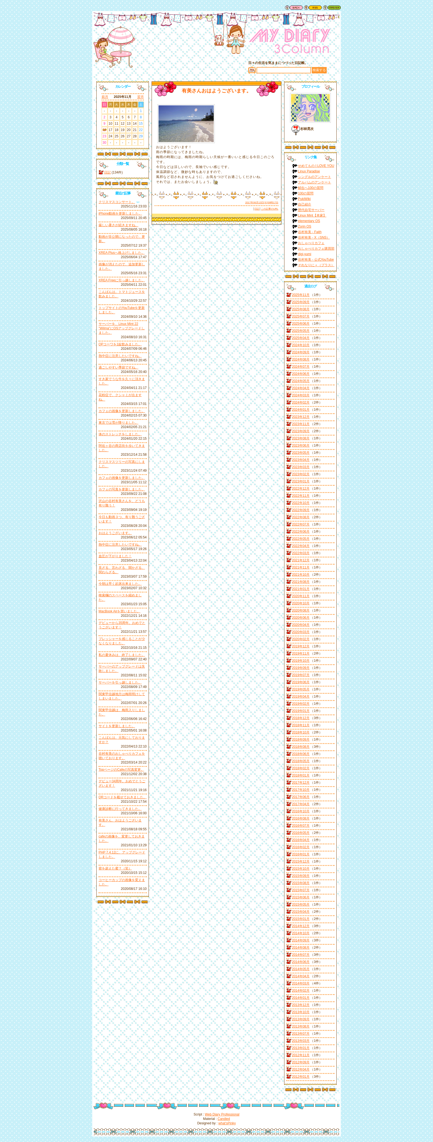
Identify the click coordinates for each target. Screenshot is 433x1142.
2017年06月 (301, 797)
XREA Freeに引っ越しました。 (122, 280)
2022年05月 (301, 539)
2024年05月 (301, 381)
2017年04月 (301, 804)
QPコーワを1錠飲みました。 (120, 344)
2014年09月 (301, 940)
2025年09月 (301, 302)
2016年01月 (301, 854)
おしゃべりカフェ (311, 243)
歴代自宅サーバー (311, 210)
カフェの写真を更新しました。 (122, 489)
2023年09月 (301, 431)
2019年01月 (301, 711)
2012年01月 (301, 1077)
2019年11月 (301, 653)
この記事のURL (269, 208)
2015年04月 (301, 912)
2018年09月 (301, 739)
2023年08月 (301, 438)
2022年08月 (301, 517)
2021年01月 (301, 589)
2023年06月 (301, 445)
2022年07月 (301, 524)
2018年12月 (301, 718)
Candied (224, 1119)
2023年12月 (301, 417)
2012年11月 (301, 1055)
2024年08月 (301, 359)
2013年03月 (301, 1041)
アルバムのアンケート (314, 182)
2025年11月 (301, 295)
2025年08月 (301, 309)
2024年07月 (301, 367)
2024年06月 (301, 374)
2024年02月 (301, 402)
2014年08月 (301, 947)
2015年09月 (301, 876)
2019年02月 (301, 704)
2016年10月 (301, 811)
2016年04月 (301, 840)
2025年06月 (301, 323)
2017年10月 (301, 790)
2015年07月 (301, 890)
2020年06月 (301, 618)
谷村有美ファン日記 (289, 43)
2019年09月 (301, 668)
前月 (105, 97)
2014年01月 (301, 998)
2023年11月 (301, 424)
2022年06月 (301, 531)
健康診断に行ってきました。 (120, 809)
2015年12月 (301, 861)
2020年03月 (301, 632)
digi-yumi (304, 254)
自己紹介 (304, 204)
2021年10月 (301, 575)
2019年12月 (301, 646)
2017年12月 (301, 783)
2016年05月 (301, 833)
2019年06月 (301, 682)
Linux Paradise (309, 171)
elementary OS (309, 221)
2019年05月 (301, 689)
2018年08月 (301, 747)
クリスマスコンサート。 (117, 202)
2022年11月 (301, 496)
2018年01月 (301, 775)
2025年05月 (301, 331)
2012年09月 (301, 1062)
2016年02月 (301, 847)
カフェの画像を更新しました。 (122, 411)
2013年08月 (301, 1026)
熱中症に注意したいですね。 (120, 356)
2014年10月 (301, 933)
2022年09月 (301, 510)
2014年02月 (301, 990)
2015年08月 (301, 883)
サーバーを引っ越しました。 (120, 682)
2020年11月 (301, 596)
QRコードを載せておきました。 (123, 797)
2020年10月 (301, 603)
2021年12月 (301, 560)
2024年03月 (301, 395)
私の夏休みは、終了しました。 (122, 655)
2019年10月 (301, 661)
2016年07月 (301, 826)
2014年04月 (301, 976)
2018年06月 (301, 754)
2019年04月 (301, 696)
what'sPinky (227, 1123)
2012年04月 (301, 1069)
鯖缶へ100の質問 (310, 188)
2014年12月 (301, 926)
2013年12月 (301, 1005)
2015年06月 (301, 897)
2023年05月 (301, 453)
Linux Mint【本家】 (312, 215)
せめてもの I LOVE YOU (316, 166)
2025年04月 (301, 338)
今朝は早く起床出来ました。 (120, 584)
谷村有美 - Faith (309, 232)
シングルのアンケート (314, 177)
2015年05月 (301, 904)
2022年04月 (301, 546)
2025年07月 (301, 316)
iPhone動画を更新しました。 (120, 213)
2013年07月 (301, 1034)
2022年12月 (301, 488)
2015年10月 (301, 869)
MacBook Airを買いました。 (119, 611)
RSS (313, 8)
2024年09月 (301, 352)
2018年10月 (301, 732)
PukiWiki (304, 199)
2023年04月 (301, 460)
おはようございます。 (115, 533)
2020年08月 (301, 610)
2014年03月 (301, 983)
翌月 (140, 97)
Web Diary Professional (222, 1114)
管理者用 (332, 8)
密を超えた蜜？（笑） (115, 868)
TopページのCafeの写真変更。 (121, 770)
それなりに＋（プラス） (316, 265)
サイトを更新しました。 (117, 726)
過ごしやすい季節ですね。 (118, 367)
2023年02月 (301, 474)
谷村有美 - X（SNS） (314, 237)
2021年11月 (301, 567)
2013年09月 (301, 1019)
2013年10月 (301, 1012)
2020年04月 (301, 625)
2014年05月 (301, 969)
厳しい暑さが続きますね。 (118, 225)
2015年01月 (301, 919)
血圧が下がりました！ (115, 556)
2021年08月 (301, 582)
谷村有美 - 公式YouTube (316, 260)
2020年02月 (301, 639)
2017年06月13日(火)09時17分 (261, 202)
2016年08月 (301, 818)
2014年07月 (301, 955)
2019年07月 (301, 675)
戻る (294, 8)
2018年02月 (301, 768)
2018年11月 (301, 725)
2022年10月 (301, 503)
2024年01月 (301, 410)
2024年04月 (301, 388)
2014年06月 (301, 962)
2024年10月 (301, 345)
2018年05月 (301, 761)
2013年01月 (301, 1048)
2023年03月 (301, 467)
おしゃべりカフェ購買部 (316, 248)
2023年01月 (301, 481)
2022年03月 (301, 553)
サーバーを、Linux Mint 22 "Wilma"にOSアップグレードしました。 (122, 328)
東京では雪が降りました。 (118, 423)
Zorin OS (304, 226)
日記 (107, 172)
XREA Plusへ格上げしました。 (122, 253)
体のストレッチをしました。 (120, 434)
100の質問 (305, 193)
